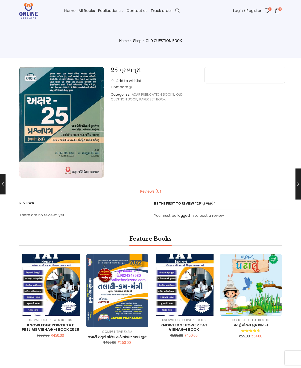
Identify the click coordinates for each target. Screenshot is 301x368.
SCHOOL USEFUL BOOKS (250, 320)
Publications (110, 10)
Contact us (136, 10)
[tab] (151, 191)
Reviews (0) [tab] (150, 191)
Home (70, 10)
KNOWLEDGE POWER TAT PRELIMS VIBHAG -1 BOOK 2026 (50, 327)
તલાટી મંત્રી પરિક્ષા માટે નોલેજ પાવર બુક (117, 336)
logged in (185, 215)
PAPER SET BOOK (152, 99)
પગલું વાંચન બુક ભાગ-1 (251, 325)
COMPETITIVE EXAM (117, 331)
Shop (137, 41)
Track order (161, 10)
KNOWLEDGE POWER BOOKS (50, 320)
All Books (87, 10)
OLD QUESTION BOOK (164, 41)
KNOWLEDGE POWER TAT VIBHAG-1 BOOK (184, 327)
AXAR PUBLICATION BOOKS (153, 94)
